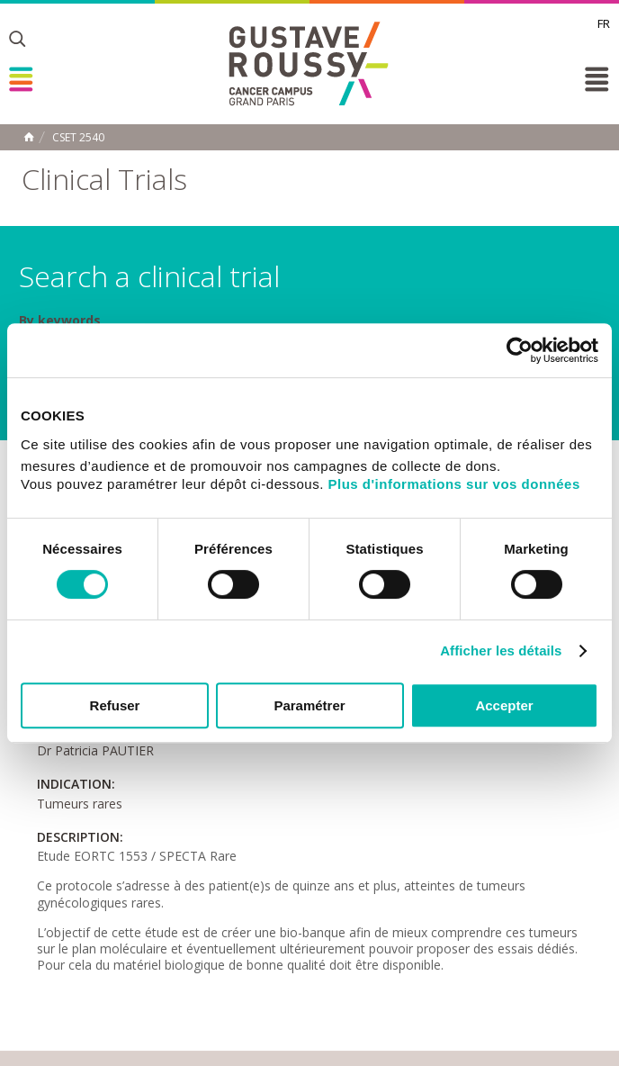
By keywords (60, 320)
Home (28, 136)
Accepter (504, 705)
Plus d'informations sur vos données (454, 484)
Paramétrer (309, 705)
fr (603, 23)
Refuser (115, 705)
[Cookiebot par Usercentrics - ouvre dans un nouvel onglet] (519, 350)
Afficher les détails (500, 650)
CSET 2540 (78, 137)
